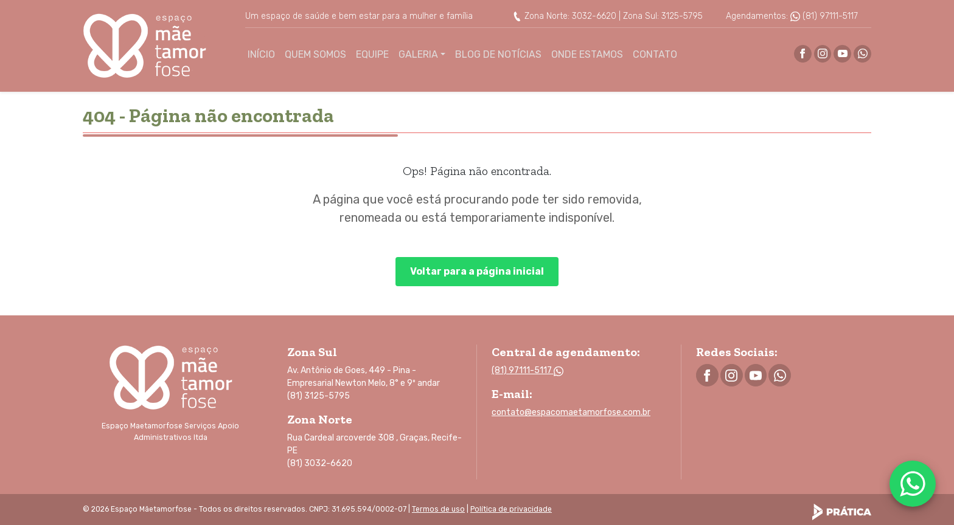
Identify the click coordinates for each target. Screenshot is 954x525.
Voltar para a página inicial (477, 271)
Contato (655, 54)
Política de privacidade (511, 509)
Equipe (372, 54)
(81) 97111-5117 (824, 16)
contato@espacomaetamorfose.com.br (571, 412)
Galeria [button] (418, 54)
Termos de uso (438, 509)
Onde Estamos (587, 54)
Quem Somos (315, 54)
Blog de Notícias (498, 54)
